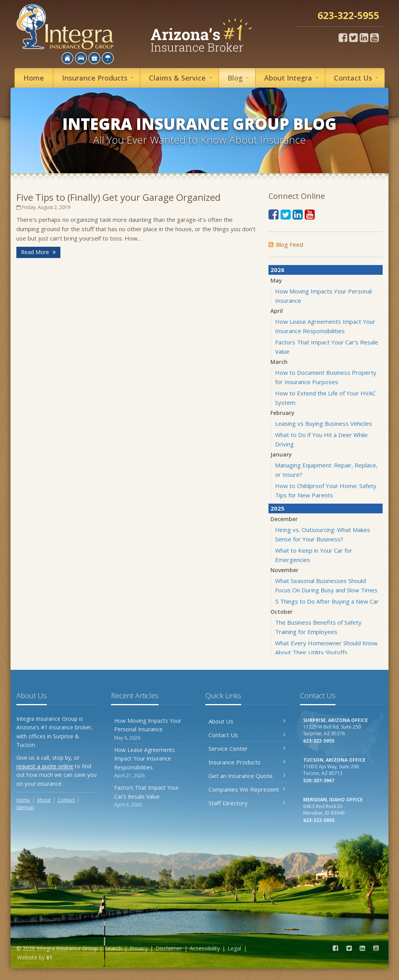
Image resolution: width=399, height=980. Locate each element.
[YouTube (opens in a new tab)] (374, 37)
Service (181, 78)
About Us (246, 721)
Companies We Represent (246, 789)
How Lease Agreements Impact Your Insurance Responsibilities (152, 762)
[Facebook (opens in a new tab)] (343, 37)
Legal (234, 948)
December (284, 519)
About (292, 78)
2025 (277, 508)
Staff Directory (246, 803)
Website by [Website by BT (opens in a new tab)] (35, 957)
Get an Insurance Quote (246, 776)
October (281, 611)
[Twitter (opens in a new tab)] (353, 37)
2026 (277, 270)
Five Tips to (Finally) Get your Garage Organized (118, 197)
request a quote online (44, 766)
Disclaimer (168, 948)
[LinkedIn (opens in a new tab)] (364, 37)
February (282, 412)
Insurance (99, 78)
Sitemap (25, 807)
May (276, 280)
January (281, 454)
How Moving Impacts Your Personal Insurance (152, 729)
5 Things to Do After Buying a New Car (327, 601)
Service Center (246, 748)
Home (33, 78)
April (276, 310)
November (284, 570)
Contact (357, 78)
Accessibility (205, 948)
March (279, 361)
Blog (239, 78)
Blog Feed (285, 244)
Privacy (139, 948)
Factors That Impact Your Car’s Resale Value (152, 796)
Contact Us (246, 735)
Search (113, 948)
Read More (38, 252)
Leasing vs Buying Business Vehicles (323, 423)
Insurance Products (246, 762)
